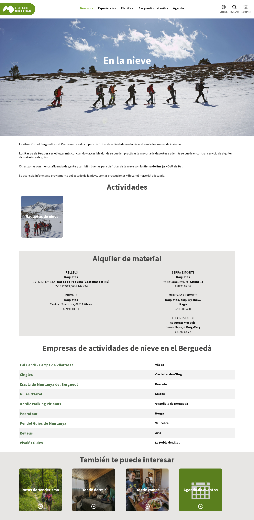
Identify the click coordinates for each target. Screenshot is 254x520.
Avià (158, 433)
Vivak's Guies (31, 442)
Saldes (160, 394)
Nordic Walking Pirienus (40, 403)
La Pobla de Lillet (167, 442)
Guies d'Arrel (31, 394)
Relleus (26, 433)
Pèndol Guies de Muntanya (43, 423)
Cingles (26, 374)
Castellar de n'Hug (168, 374)
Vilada (159, 365)
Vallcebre (162, 423)
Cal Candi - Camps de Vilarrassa (46, 365)
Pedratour (28, 413)
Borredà (161, 384)
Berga (159, 413)
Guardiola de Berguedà (171, 403)
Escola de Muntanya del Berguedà (49, 384)
